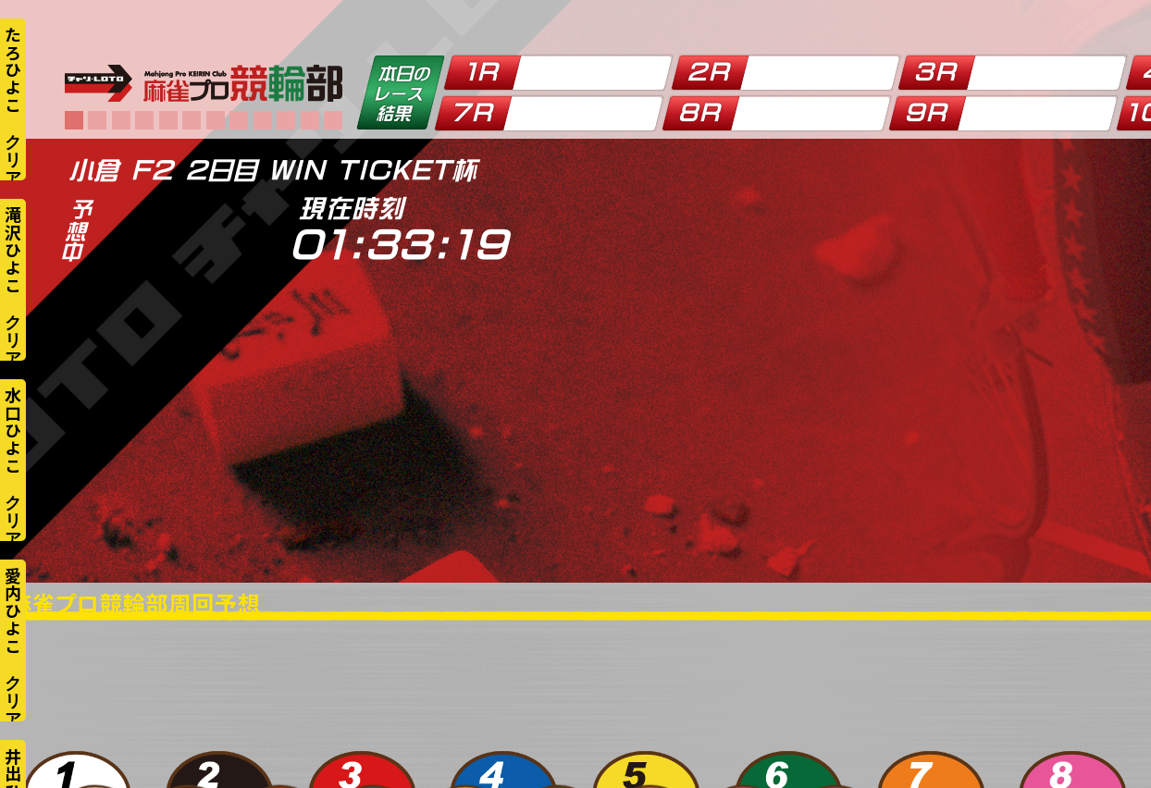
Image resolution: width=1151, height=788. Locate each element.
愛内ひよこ (13, 610)
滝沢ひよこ (13, 249)
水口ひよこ (13, 430)
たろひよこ (13, 69)
